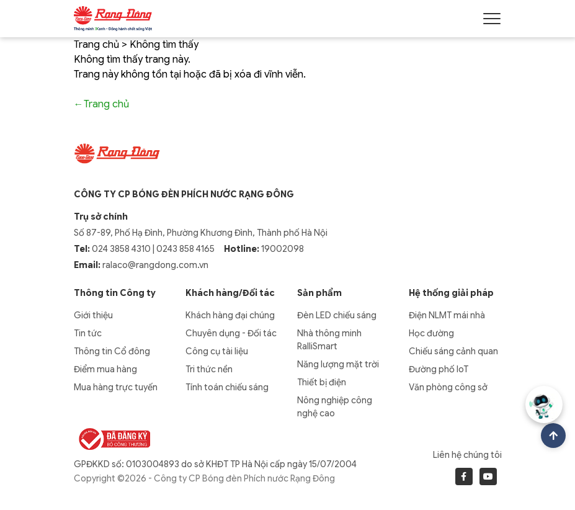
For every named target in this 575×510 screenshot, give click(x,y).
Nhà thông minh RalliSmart (329, 340)
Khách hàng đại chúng (230, 315)
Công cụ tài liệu (216, 351)
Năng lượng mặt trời (338, 364)
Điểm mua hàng (105, 369)
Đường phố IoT (438, 369)
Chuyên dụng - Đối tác (231, 333)
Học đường (431, 333)
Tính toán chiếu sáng (227, 387)
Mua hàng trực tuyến (116, 387)
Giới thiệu (93, 315)
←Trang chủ (101, 104)
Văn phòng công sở (448, 387)
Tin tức (88, 333)
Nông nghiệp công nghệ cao (334, 407)
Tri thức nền (209, 369)
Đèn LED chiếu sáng (337, 315)
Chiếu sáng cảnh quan (453, 351)
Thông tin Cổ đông (112, 351)
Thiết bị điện (321, 382)
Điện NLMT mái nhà (447, 315)
